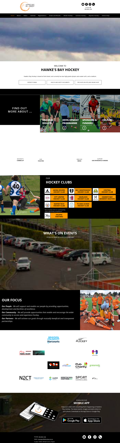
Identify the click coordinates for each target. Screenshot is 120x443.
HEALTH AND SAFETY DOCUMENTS (60, 82)
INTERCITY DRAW (32, 82)
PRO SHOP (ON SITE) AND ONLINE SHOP (88, 82)
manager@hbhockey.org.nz (45, 439)
